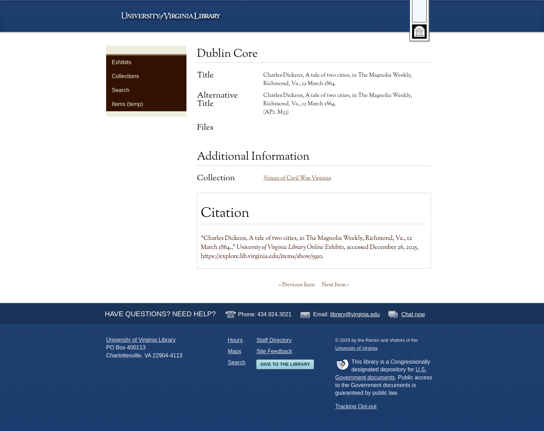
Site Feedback (274, 351)
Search (121, 90)
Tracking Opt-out (356, 406)
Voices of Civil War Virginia (297, 178)
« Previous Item (297, 285)
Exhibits (121, 62)
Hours (235, 340)
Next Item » (335, 285)
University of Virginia (174, 16)
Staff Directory (274, 340)
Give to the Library (285, 364)
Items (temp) (127, 104)
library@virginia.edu (355, 314)
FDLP (342, 364)
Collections (125, 76)
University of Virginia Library (141, 340)
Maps (234, 351)
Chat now (413, 314)
